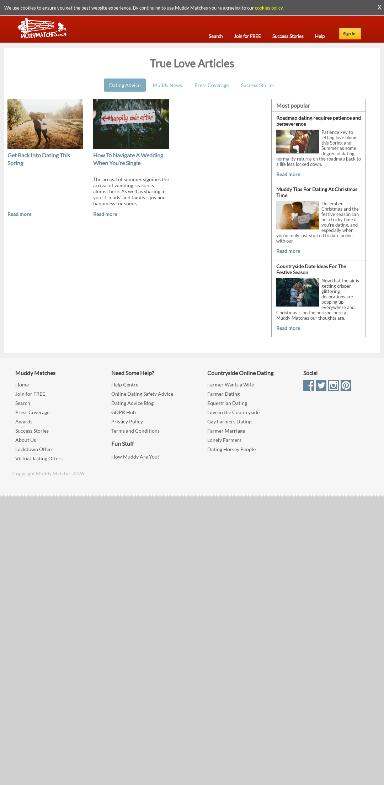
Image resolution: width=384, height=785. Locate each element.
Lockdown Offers (34, 449)
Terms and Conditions (135, 431)
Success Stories (257, 85)
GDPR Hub (123, 412)
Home (22, 384)
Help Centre (124, 384)
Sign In (349, 33)
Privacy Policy (127, 421)
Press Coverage (211, 85)
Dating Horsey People (231, 449)
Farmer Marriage (226, 431)
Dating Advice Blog (132, 403)
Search (22, 403)
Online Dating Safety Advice (142, 394)
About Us (25, 440)
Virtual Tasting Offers (39, 458)
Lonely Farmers (224, 440)
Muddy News (167, 85)
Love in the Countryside (233, 412)
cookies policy (269, 8)
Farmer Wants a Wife (230, 384)
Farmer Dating (223, 394)
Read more (19, 214)
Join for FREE (30, 394)
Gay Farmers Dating (229, 421)
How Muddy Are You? (135, 457)
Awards (23, 421)
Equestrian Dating (227, 403)
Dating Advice (124, 85)
